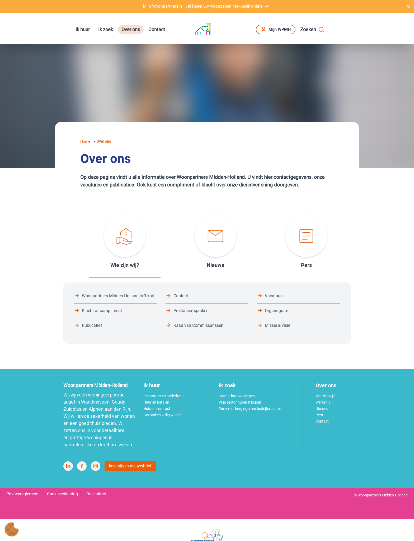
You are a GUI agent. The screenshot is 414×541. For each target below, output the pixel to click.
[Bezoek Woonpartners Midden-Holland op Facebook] (82, 466)
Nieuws (322, 408)
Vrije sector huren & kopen (240, 402)
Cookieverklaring (62, 493)
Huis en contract (156, 408)
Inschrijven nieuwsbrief (130, 465)
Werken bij (324, 402)
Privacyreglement (22, 493)
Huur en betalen (156, 402)
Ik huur (83, 29)
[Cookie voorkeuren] (11, 529)
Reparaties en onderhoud (164, 396)
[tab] (125, 241)
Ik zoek (105, 29)
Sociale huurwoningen (237, 396)
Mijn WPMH (276, 29)
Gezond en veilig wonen (162, 415)
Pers (319, 415)
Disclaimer (96, 493)
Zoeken (312, 29)
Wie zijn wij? (325, 396)
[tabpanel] (207, 313)
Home (85, 141)
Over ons (130, 29)
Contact (156, 29)
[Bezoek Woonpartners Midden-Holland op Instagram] (95, 466)
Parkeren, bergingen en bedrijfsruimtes (250, 408)
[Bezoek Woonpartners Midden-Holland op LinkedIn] (68, 466)
